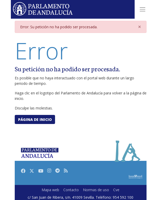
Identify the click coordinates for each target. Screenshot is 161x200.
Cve (116, 189)
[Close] (139, 27)
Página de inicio (35, 119)
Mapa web (50, 189)
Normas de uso (96, 189)
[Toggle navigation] (142, 9)
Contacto (71, 189)
